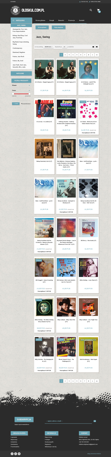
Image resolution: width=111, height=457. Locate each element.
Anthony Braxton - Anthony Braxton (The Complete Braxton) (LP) (66, 123)
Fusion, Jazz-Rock (18, 56)
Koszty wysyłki (49, 442)
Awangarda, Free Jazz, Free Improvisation (20, 30)
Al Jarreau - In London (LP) (44, 121)
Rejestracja (14, 439)
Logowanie (14, 437)
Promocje (71, 20)
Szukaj (16, 103)
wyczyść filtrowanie (25, 103)
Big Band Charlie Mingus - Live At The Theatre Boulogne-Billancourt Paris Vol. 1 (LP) (66, 242)
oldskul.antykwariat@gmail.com (88, 444)
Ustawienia (14, 442)
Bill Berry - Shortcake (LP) (88, 240)
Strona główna (40, 20)
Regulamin (48, 444)
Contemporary (17, 48)
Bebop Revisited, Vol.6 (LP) (44, 161)
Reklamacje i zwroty (50, 446)
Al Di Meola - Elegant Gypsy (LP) (44, 82)
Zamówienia (14, 444)
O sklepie (47, 439)
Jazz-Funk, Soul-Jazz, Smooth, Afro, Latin (19, 66)
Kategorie (18, 20)
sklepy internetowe (92, 453)
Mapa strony (48, 437)
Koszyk (52, 20)
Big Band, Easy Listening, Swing (21, 43)
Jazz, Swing (21, 25)
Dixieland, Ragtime (19, 52)
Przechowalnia (15, 446)
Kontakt (81, 20)
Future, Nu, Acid (18, 61)
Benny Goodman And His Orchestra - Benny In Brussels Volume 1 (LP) (44, 242)
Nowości (61, 20)
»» (97, 55)
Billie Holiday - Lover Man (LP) (88, 280)
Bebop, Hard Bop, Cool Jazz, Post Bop (20, 37)
